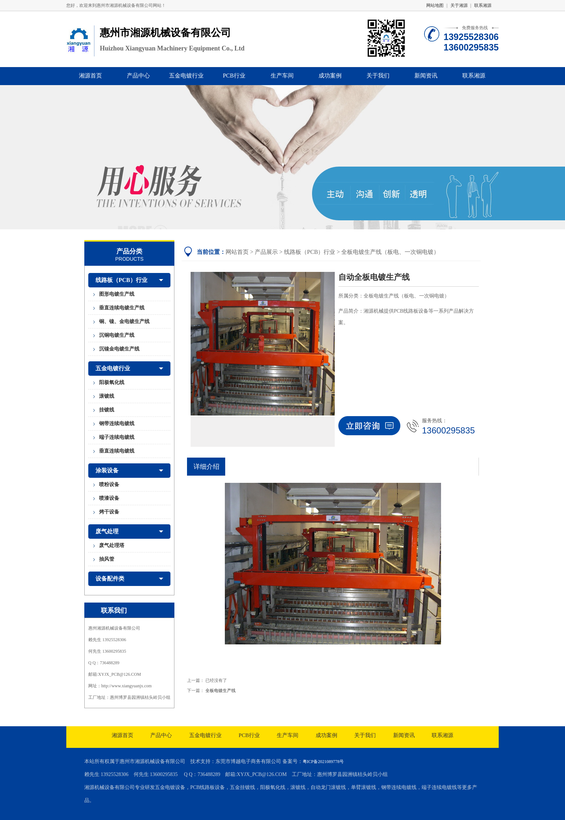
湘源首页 (90, 75)
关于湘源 (459, 5)
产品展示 (266, 252)
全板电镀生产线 (220, 690)
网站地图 (435, 5)
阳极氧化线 (111, 382)
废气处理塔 (111, 545)
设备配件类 (129, 579)
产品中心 (138, 75)
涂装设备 (129, 470)
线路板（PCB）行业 (129, 280)
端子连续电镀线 (116, 437)
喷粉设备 (109, 484)
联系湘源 (482, 5)
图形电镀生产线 (116, 294)
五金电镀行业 (186, 75)
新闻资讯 (425, 75)
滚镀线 (106, 396)
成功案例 (330, 75)
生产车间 (282, 75)
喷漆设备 (109, 498)
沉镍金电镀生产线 (119, 349)
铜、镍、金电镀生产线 (124, 321)
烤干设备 (109, 512)
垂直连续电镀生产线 (121, 307)
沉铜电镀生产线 (116, 335)
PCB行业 (234, 75)
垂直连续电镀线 (116, 451)
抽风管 (106, 559)
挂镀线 (106, 410)
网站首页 (237, 252)
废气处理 (129, 531)
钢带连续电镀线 (116, 423)
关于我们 (378, 75)
